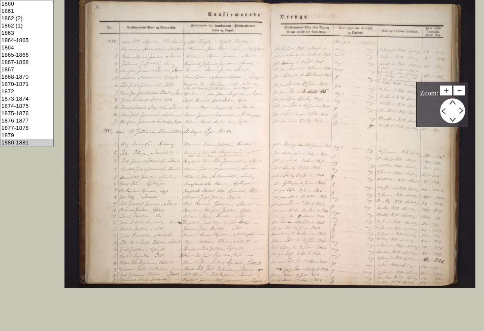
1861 (26, 11)
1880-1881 (26, 143)
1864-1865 (26, 40)
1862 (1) (26, 26)
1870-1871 (26, 84)
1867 (26, 70)
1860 (26, 4)
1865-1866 (26, 55)
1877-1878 (26, 128)
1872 (26, 91)
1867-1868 (26, 62)
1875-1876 (26, 113)
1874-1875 (26, 106)
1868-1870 (26, 77)
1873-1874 (26, 99)
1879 (26, 135)
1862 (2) (26, 18)
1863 (26, 33)
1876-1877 (26, 121)
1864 (26, 48)
